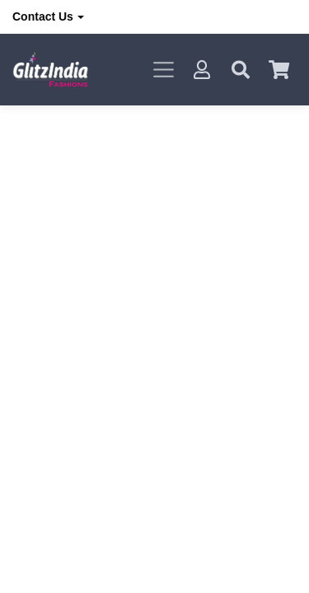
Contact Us (42, 16)
